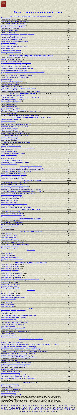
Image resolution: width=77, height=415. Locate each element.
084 (53, 408)
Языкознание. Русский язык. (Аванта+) (11, 284)
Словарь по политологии (7, 229)
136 (47, 411)
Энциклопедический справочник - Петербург (12, 215)
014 (33, 405)
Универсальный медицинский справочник (11, 86)
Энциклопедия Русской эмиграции (10, 198)
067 (12, 408)
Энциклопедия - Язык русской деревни (11, 52)
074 (29, 408)
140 (56, 411)
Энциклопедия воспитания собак (9, 300)
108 (36, 409)
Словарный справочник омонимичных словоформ (14, 37)
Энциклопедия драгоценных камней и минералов (13, 317)
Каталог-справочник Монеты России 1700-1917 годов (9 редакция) (18, 353)
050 (45, 407)
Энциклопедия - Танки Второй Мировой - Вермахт (14, 205)
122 (69, 409)
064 (5, 408)
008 (19, 405)
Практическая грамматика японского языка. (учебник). (15, 162)
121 (67, 409)
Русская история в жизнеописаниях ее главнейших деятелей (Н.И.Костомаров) (21, 189)
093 (74, 408)
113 (48, 409)
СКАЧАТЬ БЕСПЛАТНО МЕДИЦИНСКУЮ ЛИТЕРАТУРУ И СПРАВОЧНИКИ (31, 55)
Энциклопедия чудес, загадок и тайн (10, 385)
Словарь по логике (6, 227)
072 (24, 408)
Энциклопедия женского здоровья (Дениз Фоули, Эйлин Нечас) (17, 75)
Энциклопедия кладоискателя (8, 329)
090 (67, 408)
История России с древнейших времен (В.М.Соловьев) (15, 186)
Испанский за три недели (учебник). (10, 138)
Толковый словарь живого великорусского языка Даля (14, 21)
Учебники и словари (45, 117)
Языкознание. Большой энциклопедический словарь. (14, 46)
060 (70, 407)
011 (26, 405)
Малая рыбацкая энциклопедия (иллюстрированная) (14, 320)
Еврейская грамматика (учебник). (9, 151)
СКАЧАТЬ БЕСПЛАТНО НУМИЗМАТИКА (31, 339)
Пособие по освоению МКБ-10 (9, 89)
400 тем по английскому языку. (9, 113)
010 (24, 405)
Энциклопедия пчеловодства (8, 319)
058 (65, 407)
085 (55, 408)
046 (36, 407)
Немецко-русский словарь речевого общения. (12, 131)
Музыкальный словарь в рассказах (10, 239)
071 (21, 408)
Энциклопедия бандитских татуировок (11, 336)
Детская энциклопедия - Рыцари (9, 286)
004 (9, 405)
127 (25, 411)
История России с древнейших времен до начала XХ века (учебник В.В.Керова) (21, 191)
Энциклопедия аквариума (7, 306)
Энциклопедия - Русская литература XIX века (12, 176)
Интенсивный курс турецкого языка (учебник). (13, 153)
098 (12, 409)
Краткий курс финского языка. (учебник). (11, 146)
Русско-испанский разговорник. (9, 140)
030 (72, 405)
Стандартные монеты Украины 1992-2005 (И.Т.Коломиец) (16, 364)
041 (24, 407)
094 (2, 409)
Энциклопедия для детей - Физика (9, 270)
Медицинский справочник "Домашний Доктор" (13, 64)
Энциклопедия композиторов (8, 237)
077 (36, 408)
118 (60, 409)
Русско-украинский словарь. (8, 121)
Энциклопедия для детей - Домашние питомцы (13, 280)
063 (2, 408)
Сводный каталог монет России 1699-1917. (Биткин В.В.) (15, 355)
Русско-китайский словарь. (8, 158)
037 (14, 407)
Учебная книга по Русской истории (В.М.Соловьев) (14, 187)
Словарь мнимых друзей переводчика (10, 108)
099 (14, 409)
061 (72, 407)
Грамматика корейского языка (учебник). (11, 160)
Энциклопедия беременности (8, 73)
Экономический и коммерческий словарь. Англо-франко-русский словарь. (20, 115)
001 (2, 405)
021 (50, 405)
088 (62, 408)
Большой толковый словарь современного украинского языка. (17, 122)
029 (70, 405)
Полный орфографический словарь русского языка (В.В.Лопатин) (18, 34)
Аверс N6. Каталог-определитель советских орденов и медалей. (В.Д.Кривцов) (21, 348)
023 (55, 405)
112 (45, 409)
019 (45, 405)
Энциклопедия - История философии (10, 220)
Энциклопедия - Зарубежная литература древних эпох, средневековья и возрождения (22, 169)
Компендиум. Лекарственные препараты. (11, 61)
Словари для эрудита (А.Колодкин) (10, 30)
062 (74, 407)
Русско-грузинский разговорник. (9, 128)
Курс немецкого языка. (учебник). (9, 130)
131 (35, 411)
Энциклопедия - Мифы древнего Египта (11, 389)
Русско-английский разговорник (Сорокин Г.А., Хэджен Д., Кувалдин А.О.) (20, 97)
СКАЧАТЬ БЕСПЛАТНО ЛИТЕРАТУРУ (31, 166)
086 (58, 408)
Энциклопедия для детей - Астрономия (11, 275)
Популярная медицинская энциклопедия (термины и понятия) (17, 68)
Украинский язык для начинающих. (10, 119)
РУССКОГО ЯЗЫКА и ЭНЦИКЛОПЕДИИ (31, 16)
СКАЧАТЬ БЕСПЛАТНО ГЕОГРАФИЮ (31, 209)
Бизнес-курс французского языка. (9, 137)
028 (67, 405)
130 (32, 411)
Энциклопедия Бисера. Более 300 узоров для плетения (15, 244)
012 (29, 405)
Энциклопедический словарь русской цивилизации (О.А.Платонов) (18, 193)
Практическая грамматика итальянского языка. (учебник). (16, 142)
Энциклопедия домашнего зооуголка (10, 295)
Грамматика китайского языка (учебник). (11, 156)
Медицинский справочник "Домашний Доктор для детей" (15, 66)
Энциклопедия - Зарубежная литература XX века (13, 175)
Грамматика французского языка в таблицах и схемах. (14, 135)
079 (41, 408)
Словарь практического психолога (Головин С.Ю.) (14, 70)
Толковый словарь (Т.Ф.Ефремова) (10, 28)
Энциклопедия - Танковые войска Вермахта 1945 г (14, 204)
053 (53, 407)
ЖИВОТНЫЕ (31, 290)
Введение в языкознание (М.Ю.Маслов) (11, 44)
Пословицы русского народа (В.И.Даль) (11, 50)
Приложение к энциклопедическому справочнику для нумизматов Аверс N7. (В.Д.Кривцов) (24, 351)
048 (41, 407)
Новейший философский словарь (9, 226)
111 (43, 409)
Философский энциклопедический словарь (12, 224)
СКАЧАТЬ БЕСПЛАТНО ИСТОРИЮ (31, 180)
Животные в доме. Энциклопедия (9, 293)
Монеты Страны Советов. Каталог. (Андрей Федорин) (15, 358)
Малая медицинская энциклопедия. (10, 59)
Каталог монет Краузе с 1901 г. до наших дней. (13, 367)
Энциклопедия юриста (6, 253)
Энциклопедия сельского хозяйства (10, 257)
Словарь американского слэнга (9, 106)
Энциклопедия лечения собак (8, 299)
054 (55, 407)
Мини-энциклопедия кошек (8, 304)
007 (17, 405)
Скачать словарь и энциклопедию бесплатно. (38, 12)
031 (74, 405)
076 (33, 408)
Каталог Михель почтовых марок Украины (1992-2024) (15, 376)
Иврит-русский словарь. (7, 149)
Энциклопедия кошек (6, 302)
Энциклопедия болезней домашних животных (13, 297)
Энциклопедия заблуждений (8, 387)
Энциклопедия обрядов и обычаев (9, 384)
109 (38, 409)
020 (48, 405)
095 (5, 409)
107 (34, 409)
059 (67, 407)
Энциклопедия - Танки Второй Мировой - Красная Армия (16, 207)
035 (9, 407)
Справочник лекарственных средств (10, 84)
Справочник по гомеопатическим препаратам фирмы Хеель (16, 63)
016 (38, 405)
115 (53, 409)
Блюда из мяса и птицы (7, 313)
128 (27, 411)
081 (45, 408)
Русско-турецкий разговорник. (9, 155)
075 (31, 408)
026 (62, 405)
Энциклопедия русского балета (9, 235)
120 (64, 409)
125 (20, 411)
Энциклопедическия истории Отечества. (11, 195)
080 (43, 408)
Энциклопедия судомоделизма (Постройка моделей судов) (16, 331)
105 (29, 409)
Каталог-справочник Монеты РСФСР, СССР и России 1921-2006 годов (19, 357)
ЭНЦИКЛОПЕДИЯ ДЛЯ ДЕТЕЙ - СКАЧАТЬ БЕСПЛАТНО (31, 262)
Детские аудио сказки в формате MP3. (10, 288)
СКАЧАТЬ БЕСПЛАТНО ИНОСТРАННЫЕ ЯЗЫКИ (25, 117)
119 (62, 409)
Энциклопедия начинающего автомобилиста (12, 324)
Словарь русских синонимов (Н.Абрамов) (11, 39)
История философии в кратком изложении (12, 222)
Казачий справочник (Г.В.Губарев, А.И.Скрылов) (13, 196)
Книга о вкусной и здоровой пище (9, 311)
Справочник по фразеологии (8, 43)
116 (55, 409)
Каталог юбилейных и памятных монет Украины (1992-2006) (16, 362)
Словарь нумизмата (6, 340)
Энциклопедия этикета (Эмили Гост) (10, 391)
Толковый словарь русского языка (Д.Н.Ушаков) (13, 26)
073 (26, 408)
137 (49, 411)
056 (60, 407)
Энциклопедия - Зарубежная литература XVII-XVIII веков (16, 171)
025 (60, 405)
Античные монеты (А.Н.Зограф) (9, 369)
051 (48, 407)
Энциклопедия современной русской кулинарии (13, 310)
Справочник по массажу (7, 79)
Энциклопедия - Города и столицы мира (11, 211)
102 (22, 409)
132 (37, 411)
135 (44, 411)
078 (38, 408)
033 (5, 407)
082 (48, 408)
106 (31, 409)
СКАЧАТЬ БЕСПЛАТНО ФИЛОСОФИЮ (30, 219)
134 (42, 411)
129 (30, 411)
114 (50, 409)
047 (38, 407)
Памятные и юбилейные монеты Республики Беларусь (15, 365)
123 (72, 409)
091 (70, 408)
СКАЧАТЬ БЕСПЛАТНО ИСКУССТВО (31, 231)
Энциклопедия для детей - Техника (10, 268)
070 (19, 408)
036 (12, 407)
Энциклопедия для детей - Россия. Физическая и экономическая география (20, 279)
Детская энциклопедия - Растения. (9, 282)
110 (41, 409)
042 (26, 407)
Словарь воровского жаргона (8, 335)
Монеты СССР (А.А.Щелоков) (9, 360)
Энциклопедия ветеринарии (8, 255)
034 (7, 407)
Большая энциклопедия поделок (9, 247)
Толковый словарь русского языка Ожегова (16, 23)
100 (17, 409)
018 (43, 405)
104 (26, 409)
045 (33, 407)
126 (23, 411)
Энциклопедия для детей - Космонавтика (11, 273)
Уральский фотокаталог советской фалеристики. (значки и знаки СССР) (19, 378)
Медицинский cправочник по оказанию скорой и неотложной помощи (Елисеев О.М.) (23, 72)
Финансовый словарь (6, 260)
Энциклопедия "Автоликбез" (8, 326)
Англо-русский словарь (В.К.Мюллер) (11, 101)
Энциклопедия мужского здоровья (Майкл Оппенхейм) (15, 77)
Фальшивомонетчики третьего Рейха (10, 373)
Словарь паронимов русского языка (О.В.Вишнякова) (14, 41)
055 (58, 407)
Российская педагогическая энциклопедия (11, 259)
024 (58, 405)
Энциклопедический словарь (8, 19)
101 (19, 409)
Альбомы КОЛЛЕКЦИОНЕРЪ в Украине (11, 371)
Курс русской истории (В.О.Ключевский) (11, 184)
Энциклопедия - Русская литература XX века (12, 178)
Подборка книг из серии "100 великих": (11, 394)
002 (5, 405)
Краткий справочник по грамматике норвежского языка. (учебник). (18, 147)
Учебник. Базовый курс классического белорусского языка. (16, 124)
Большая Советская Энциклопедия (10, 53)
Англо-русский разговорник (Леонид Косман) (12, 95)
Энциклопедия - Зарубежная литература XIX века (13, 173)
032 (2, 407)
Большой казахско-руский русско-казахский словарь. (14, 126)
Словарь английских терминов (9, 102)
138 (51, 411)
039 (19, 407)
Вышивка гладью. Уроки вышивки (10, 246)
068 (14, 408)
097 (10, 409)
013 (31, 405)
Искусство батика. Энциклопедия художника (12, 242)
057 (62, 407)
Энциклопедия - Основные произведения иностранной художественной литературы (22, 167)
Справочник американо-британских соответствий (13, 110)
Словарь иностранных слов (8, 32)
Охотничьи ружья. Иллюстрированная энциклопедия (14, 322)
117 (57, 409)
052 (50, 407)
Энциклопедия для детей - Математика (11, 277)
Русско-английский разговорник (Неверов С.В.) (13, 99)
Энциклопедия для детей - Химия (9, 271)
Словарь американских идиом (8, 104)
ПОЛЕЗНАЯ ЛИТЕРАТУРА (30, 382)
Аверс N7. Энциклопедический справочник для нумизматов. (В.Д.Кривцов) (20, 349)
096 (7, 409)
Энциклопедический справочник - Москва (12, 213)
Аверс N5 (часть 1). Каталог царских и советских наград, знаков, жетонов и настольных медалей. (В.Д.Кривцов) (30, 344)
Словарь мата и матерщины (8, 333)
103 (24, 409)
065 (7, 408)
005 (12, 405)
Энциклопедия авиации (7, 251)
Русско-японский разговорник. (9, 164)
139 (54, 411)
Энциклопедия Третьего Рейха (9, 202)
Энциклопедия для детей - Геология (10, 266)
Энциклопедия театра (6, 233)
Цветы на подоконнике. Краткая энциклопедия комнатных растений (18, 315)
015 (36, 405)
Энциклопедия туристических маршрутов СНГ (13, 328)
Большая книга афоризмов (7, 48)
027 (65, 405)
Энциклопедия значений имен (8, 393)
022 (53, 405)
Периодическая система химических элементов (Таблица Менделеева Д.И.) (20, 91)
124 (74, 409)
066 (9, 408)
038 (17, 407)
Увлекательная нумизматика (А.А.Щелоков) (12, 342)
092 (72, 408)
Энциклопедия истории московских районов (12, 216)
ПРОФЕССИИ (31, 250)
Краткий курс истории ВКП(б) (9, 200)
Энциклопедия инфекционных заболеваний (12, 81)
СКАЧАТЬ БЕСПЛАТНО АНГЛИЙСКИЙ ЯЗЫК (22, 93)
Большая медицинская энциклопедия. (10, 57)
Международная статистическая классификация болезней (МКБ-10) (18, 88)
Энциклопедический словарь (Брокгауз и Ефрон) (13, 25)
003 (7, 405)
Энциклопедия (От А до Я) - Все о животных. (12, 291)
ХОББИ (31, 308)
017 (41, 405)
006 (14, 405)
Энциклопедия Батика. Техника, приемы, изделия (13, 240)
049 (43, 407)
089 (65, 408)
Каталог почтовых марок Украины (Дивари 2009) (13, 374)
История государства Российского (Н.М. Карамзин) (14, 182)
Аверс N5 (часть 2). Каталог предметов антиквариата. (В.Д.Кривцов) (18, 346)
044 (31, 407)
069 (17, 408)
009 (21, 405)
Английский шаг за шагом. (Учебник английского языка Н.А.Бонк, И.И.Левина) (21, 111)
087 (60, 408)
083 (50, 408)
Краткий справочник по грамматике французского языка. (15, 133)
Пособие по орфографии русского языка (11, 35)
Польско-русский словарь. (7, 144)
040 (21, 407)
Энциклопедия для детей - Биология (10, 264)
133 (39, 411)
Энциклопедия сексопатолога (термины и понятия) (14, 82)
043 (29, 407)
